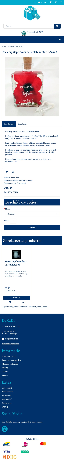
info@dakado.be (11, 339)
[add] (16, 298)
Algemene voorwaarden (11, 360)
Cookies (5, 371)
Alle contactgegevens (10, 344)
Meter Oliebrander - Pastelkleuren (16, 263)
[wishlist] (6, 172)
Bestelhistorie (7, 392)
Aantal (6, 221)
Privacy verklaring (9, 356)
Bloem (7, 209)
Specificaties (22, 124)
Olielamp (10, 307)
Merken (5, 375)
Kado (39, 307)
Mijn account (7, 388)
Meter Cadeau (13, 177)
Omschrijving (9, 124)
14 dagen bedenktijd (10, 364)
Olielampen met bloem (15, 47)
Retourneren (6, 403)
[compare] (13, 172)
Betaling (5, 368)
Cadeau (45, 307)
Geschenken (31, 307)
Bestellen (32, 228)
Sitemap (5, 407)
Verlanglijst (6, 395)
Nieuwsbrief (7, 399)
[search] (57, 26)
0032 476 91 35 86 (12, 326)
